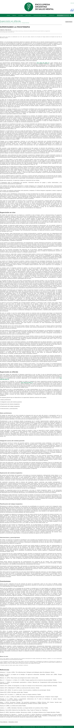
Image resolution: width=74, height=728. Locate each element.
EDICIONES (28, 15)
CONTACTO (51, 15)
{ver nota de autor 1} (43, 62)
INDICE (14, 15)
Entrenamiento (8, 22)
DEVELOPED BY (60, 726)
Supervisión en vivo (16, 22)
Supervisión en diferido (10, 21)
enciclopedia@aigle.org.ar (50, 726)
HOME (8, 15)
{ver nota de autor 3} (27, 382)
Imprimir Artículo (69, 21)
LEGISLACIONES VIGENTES (40, 15)
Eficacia (2, 22)
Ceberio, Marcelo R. (5, 29)
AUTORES (20, 15)
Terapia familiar (25, 22)
